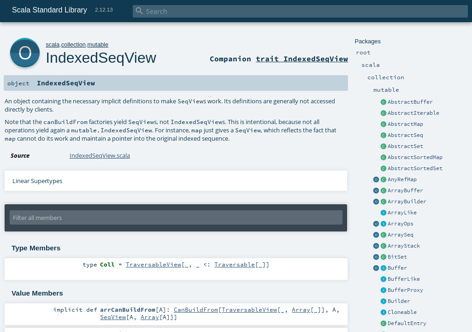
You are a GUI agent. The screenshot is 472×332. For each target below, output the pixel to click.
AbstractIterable (413, 113)
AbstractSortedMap (415, 157)
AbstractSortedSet (415, 168)
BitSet (397, 257)
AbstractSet (405, 146)
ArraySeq (400, 234)
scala (52, 44)
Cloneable (402, 312)
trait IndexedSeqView (302, 58)
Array (301, 309)
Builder (399, 301)
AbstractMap (405, 124)
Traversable (234, 264)
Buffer (397, 268)
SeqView (113, 316)
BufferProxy (405, 290)
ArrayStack (404, 246)
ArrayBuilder (407, 201)
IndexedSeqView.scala (100, 155)
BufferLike (404, 279)
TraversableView (153, 264)
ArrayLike (402, 212)
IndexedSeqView (101, 57)
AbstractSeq (405, 135)
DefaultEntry (407, 323)
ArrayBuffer (405, 190)
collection (73, 44)
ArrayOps (400, 223)
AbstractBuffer (410, 102)
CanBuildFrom (196, 309)
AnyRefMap (402, 179)
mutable (98, 44)
